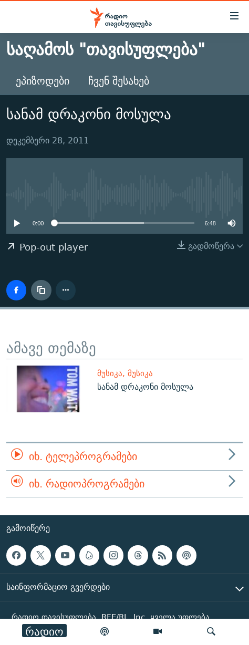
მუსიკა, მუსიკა (125, 373)
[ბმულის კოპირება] (41, 290)
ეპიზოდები (42, 80)
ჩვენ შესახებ (118, 80)
